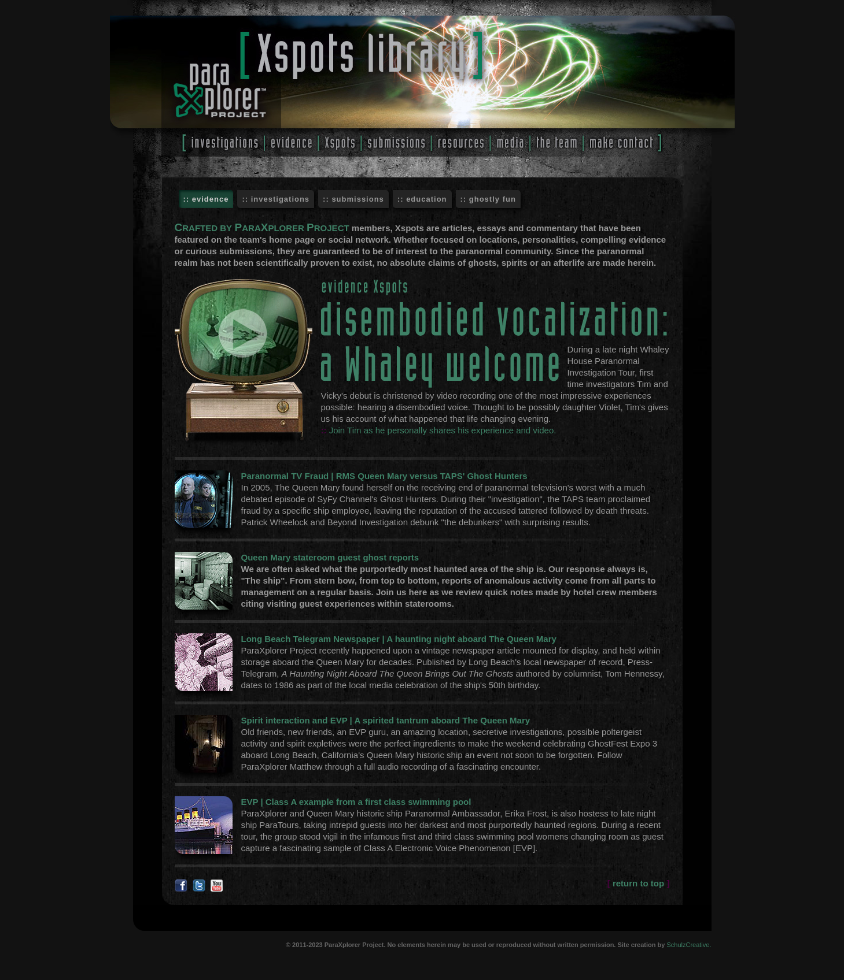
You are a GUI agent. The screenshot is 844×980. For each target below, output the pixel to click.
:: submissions (353, 199)
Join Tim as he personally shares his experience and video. (442, 430)
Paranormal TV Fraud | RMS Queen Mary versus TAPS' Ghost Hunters (384, 476)
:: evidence (206, 199)
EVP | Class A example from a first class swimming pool (356, 802)
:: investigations (275, 199)
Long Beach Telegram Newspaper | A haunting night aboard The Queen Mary (398, 639)
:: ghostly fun (488, 199)
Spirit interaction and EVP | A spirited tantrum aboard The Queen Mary (385, 720)
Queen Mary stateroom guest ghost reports (330, 557)
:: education (422, 199)
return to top (638, 883)
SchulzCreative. (688, 944)
